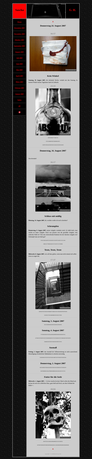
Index (19, 100)
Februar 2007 (19, 88)
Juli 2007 (19, 58)
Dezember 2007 (19, 28)
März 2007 (19, 82)
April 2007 (19, 76)
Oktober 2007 (19, 40)
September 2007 (19, 46)
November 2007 (19, 34)
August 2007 (19, 52)
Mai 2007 (19, 70)
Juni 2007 (19, 64)
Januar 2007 (19, 94)
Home (19, 22)
